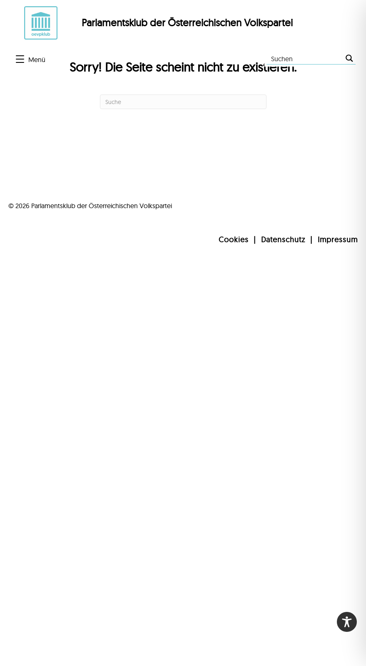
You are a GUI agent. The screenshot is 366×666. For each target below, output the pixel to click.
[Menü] (30, 59)
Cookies (234, 239)
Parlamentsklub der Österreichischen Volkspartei (187, 22)
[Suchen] (183, 101)
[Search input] (305, 58)
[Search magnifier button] (349, 58)
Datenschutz (283, 239)
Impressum (338, 239)
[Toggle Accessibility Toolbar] (347, 622)
